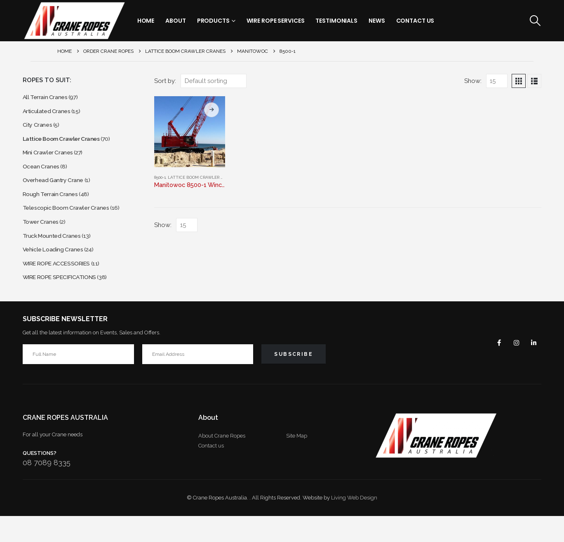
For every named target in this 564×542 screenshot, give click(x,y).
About (175, 21)
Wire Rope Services (276, 21)
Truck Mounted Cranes (55, 255)
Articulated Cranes (49, 114)
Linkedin (532, 368)
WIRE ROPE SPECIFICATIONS (66, 302)
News (377, 21)
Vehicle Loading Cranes (57, 271)
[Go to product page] (189, 131)
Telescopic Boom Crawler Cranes (71, 223)
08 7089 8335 (46, 488)
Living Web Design (354, 524)
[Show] (497, 81)
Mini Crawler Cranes (51, 161)
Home (146, 21)
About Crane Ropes (221, 461)
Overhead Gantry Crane (57, 192)
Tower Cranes (43, 239)
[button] (535, 20)
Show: (473, 80)
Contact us (211, 471)
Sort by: (165, 80)
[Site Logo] (74, 20)
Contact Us (415, 21)
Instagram (512, 368)
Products (213, 21)
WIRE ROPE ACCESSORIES (63, 286)
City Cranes (39, 129)
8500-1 (160, 177)
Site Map (296, 461)
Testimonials (336, 21)
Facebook (492, 368)
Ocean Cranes (43, 176)
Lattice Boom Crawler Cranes (202, 177)
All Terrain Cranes (47, 98)
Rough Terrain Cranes (53, 208)
